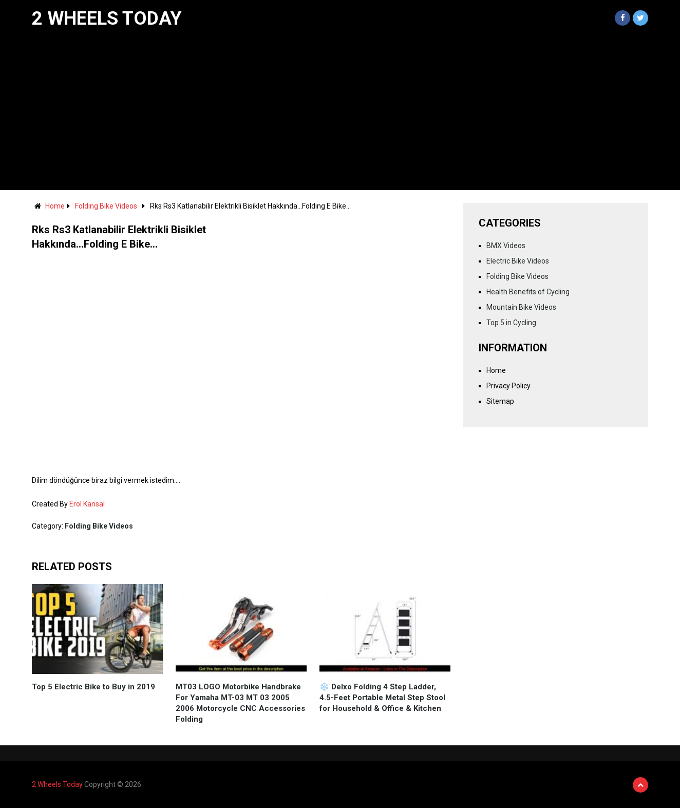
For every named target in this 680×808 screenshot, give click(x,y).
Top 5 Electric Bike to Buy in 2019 (93, 686)
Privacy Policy (508, 386)
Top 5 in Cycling (511, 322)
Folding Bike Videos (106, 206)
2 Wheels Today (107, 18)
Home (55, 206)
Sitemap (500, 401)
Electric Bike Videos (517, 261)
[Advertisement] (340, 113)
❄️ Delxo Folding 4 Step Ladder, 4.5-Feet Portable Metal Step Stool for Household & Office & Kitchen (382, 697)
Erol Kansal (87, 504)
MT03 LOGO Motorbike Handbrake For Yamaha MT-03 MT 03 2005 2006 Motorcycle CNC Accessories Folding (240, 703)
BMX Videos (505, 245)
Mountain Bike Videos (521, 307)
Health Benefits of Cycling (528, 292)
